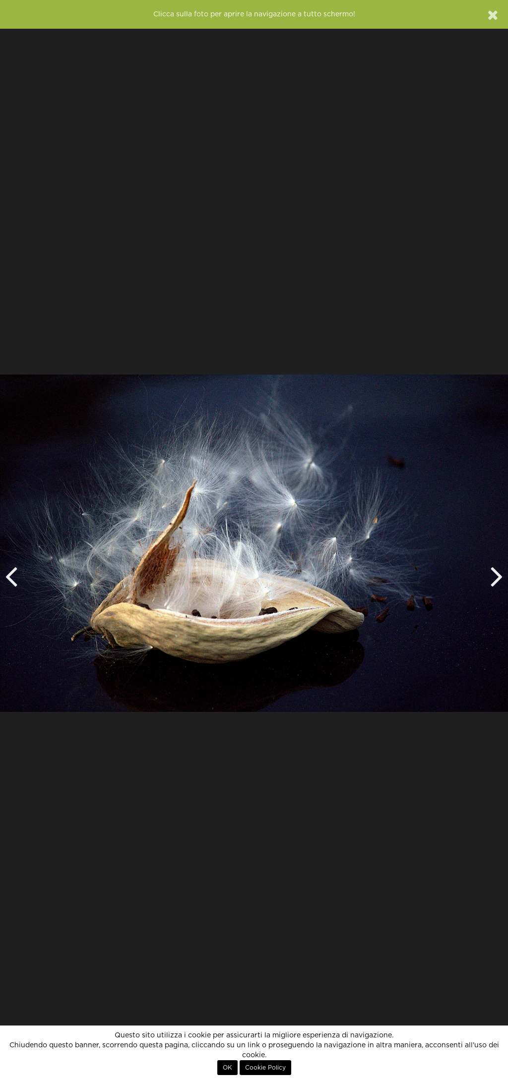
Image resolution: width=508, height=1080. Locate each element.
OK (227, 1068)
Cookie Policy (265, 1068)
